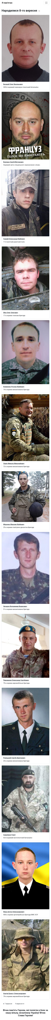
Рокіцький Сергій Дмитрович (14, 758)
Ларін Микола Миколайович (13, 463)
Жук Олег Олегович (10, 313)
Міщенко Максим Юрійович (13, 524)
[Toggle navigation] (46, 3)
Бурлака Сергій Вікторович (13, 162)
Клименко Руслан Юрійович (13, 387)
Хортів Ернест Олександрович (14, 993)
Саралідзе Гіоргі (9, 835)
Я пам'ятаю (7, 3)
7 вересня (7, 1004)
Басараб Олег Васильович (13, 84)
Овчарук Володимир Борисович (15, 606)
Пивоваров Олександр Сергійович (16, 680)
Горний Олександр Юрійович (14, 239)
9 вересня (19, 1004)
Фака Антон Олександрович (13, 912)
